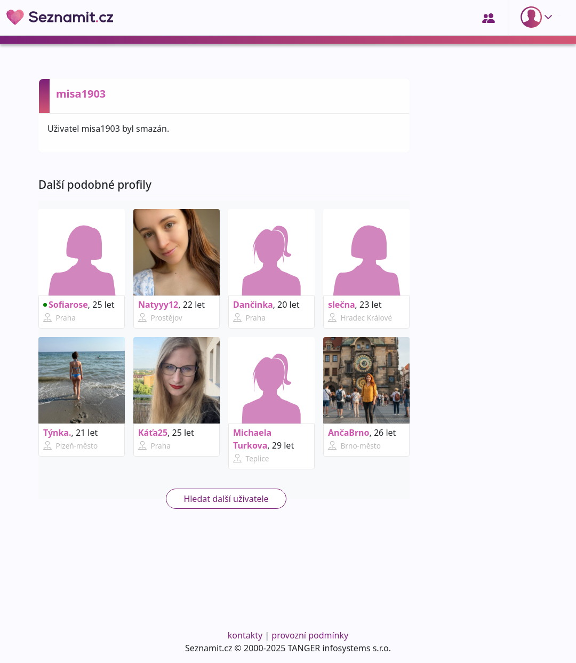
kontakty (245, 635)
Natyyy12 (158, 304)
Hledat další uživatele (225, 499)
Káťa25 (152, 432)
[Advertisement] (480, 452)
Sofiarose (65, 304)
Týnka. (57, 432)
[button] (539, 17)
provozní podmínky (309, 635)
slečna (341, 304)
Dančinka (253, 304)
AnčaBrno (349, 432)
